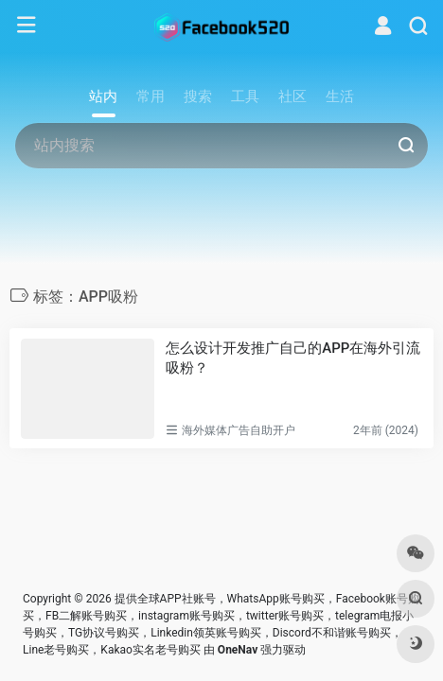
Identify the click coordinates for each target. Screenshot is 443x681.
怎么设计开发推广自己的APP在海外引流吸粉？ (293, 358)
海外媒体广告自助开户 (238, 430)
